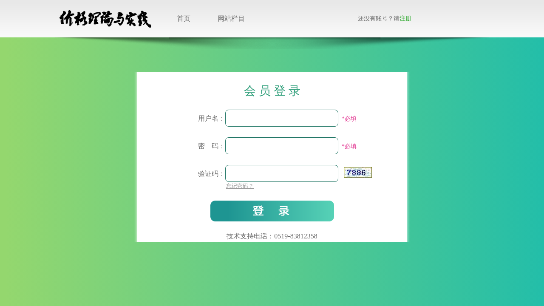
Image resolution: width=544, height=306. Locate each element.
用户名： (211, 118)
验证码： (211, 173)
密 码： (211, 146)
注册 (405, 18)
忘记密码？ (240, 186)
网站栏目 (231, 18)
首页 (183, 18)
